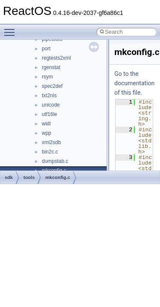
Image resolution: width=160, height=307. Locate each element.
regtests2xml (56, 58)
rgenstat (51, 67)
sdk (9, 177)
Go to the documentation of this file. (134, 83)
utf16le (49, 114)
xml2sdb (51, 142)
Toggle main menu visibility (11, 28)
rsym (47, 77)
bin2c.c (50, 152)
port (46, 49)
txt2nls (49, 95)
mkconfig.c (57, 177)
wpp (46, 133)
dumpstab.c (55, 161)
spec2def (52, 86)
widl (46, 124)
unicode (51, 105)
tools (29, 177)
